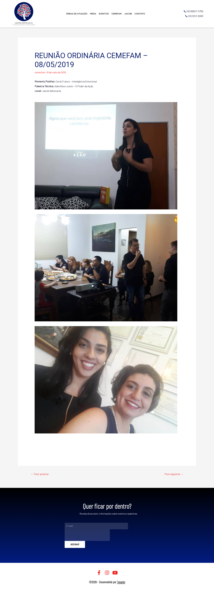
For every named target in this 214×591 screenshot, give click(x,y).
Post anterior (40, 474)
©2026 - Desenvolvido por (107, 582)
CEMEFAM (116, 13)
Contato (139, 13)
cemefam (40, 72)
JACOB (128, 13)
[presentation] (87, 535)
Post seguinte (174, 474)
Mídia (93, 13)
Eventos (104, 13)
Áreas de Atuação (76, 13)
